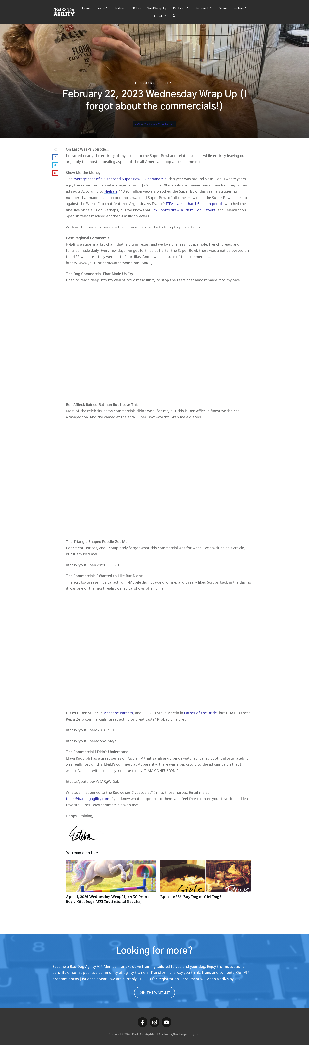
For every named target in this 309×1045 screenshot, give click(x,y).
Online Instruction (233, 8)
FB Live (136, 8)
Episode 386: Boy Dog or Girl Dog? (205, 884)
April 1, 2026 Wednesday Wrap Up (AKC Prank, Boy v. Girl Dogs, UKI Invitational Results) (111, 884)
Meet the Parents (118, 712)
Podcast (120, 8)
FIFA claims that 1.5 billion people (195, 203)
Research (204, 8)
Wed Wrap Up (157, 8)
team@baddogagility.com (87, 798)
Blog (138, 123)
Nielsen (110, 191)
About (160, 16)
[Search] (174, 16)
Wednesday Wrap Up (159, 123)
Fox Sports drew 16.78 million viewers (183, 210)
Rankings (181, 8)
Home (86, 8)
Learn (103, 8)
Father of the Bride (200, 712)
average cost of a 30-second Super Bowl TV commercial (120, 178)
